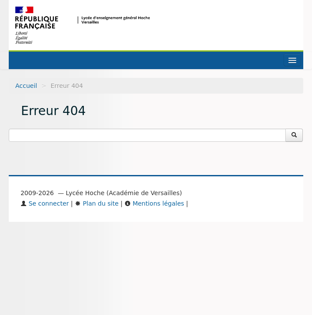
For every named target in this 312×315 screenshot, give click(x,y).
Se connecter (45, 203)
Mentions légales (154, 203)
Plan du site (96, 203)
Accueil (26, 85)
